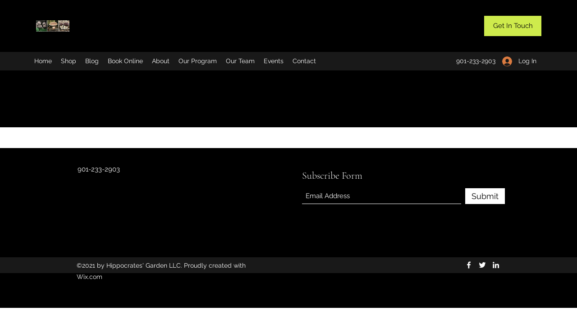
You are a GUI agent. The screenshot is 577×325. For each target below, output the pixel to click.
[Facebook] (468, 264)
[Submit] (485, 196)
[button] (512, 26)
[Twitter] (482, 264)
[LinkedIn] (495, 264)
